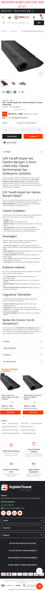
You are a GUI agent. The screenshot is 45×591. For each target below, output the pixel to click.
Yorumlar (6, 341)
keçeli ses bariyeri (13, 423)
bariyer (4, 423)
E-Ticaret (17, 589)
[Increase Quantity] (39, 129)
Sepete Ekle (12, 136)
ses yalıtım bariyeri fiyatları (9, 426)
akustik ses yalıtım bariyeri (28, 430)
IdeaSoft (11, 589)
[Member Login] (34, 17)
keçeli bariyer (25, 423)
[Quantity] (22, 129)
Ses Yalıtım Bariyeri (30, 123)
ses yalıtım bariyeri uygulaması (11, 433)
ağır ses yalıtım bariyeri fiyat (10, 430)
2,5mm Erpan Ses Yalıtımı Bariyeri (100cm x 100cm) (11, 397)
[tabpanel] (11, 394)
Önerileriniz (7, 355)
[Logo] (22, 17)
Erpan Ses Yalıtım (8, 100)
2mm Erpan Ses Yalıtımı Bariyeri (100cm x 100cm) (33, 397)
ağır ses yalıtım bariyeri (26, 426)
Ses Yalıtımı (20, 123)
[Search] (22, 22)
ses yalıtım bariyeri (36, 423)
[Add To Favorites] (40, 74)
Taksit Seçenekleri (9, 348)
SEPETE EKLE (11, 412)
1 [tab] (21, 416)
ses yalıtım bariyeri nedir (29, 433)
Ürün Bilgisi (7, 152)
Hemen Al (33, 136)
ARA (39, 23)
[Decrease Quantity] (5, 129)
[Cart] (42, 17)
